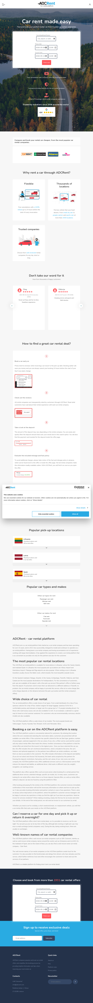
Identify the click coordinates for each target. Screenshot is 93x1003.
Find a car (46, 62)
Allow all (75, 514)
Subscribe (49, 938)
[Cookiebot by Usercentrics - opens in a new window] (75, 487)
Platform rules (52, 967)
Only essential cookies (46, 514)
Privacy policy (52, 970)
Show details (81, 508)
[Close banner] (88, 487)
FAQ (49, 964)
